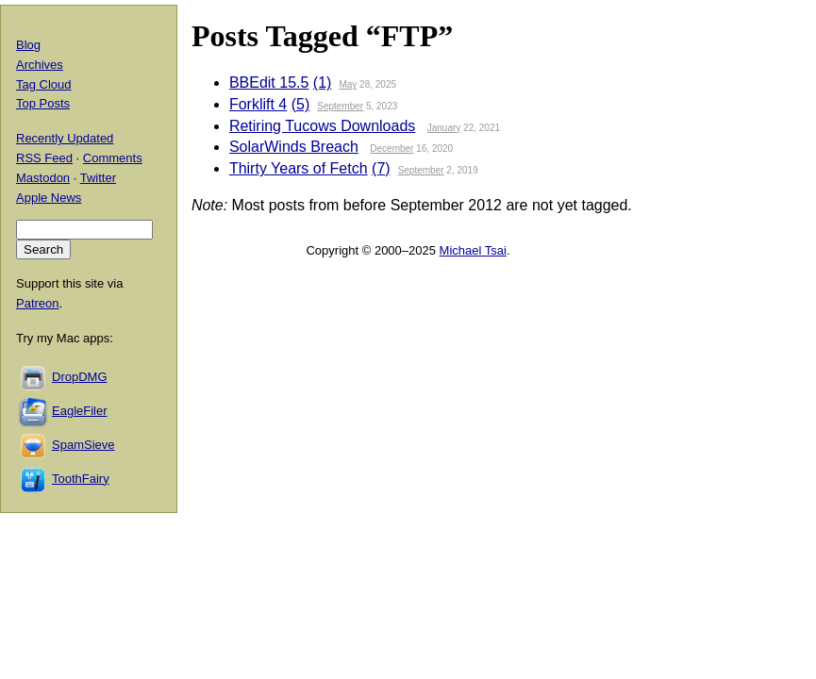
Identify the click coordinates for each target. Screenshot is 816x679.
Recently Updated (64, 138)
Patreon (37, 303)
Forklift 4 (258, 104)
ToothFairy (80, 479)
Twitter (98, 178)
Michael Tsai (473, 250)
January (444, 128)
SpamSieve (83, 445)
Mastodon (43, 178)
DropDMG (80, 377)
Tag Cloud (44, 84)
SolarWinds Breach (293, 147)
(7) (381, 168)
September (340, 106)
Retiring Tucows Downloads (322, 126)
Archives (39, 65)
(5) (300, 104)
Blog (28, 45)
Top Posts (43, 103)
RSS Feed (44, 158)
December (391, 148)
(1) (322, 83)
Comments (112, 158)
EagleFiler (80, 411)
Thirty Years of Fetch (298, 168)
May (348, 84)
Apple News (48, 197)
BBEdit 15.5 (269, 83)
